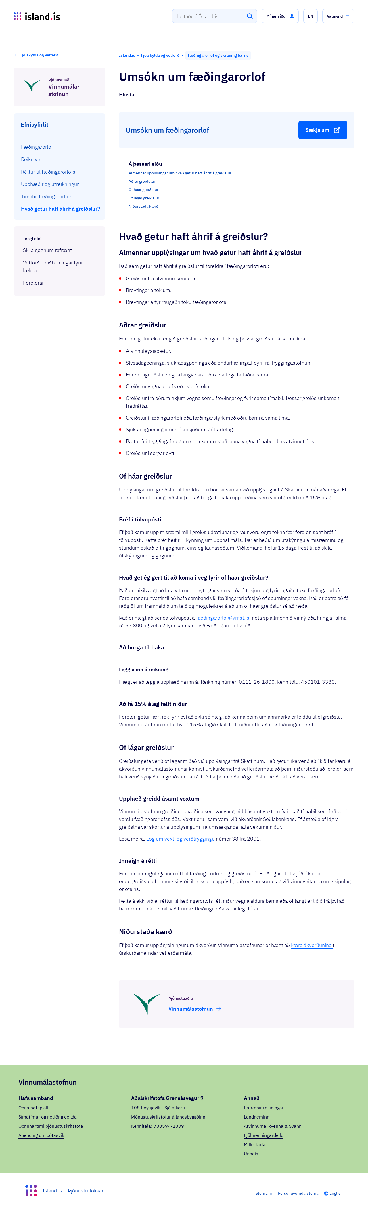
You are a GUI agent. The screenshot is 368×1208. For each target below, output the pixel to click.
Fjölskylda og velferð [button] (36, 55)
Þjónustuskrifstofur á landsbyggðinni (168, 1117)
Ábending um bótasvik (41, 1135)
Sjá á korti (174, 1107)
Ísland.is (52, 1190)
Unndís (251, 1153)
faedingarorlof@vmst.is (222, 617)
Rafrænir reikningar (264, 1107)
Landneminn (256, 1117)
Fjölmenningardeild (263, 1135)
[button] (280, 16)
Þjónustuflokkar (85, 1190)
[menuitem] (59, 147)
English (336, 1193)
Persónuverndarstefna (298, 1193)
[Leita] (249, 16)
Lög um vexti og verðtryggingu (180, 838)
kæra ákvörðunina (312, 945)
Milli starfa (255, 1144)
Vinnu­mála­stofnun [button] (195, 1008)
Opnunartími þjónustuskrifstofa (50, 1126)
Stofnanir (264, 1193)
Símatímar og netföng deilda (47, 1117)
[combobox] (214, 16)
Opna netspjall (33, 1107)
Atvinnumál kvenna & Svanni (273, 1126)
